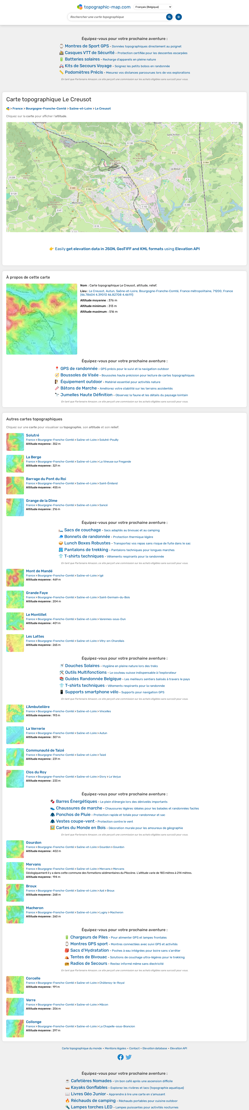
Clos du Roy (36, 772)
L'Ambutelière (38, 707)
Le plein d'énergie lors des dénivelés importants (134, 802)
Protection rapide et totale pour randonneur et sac (129, 815)
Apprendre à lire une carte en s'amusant (137, 1094)
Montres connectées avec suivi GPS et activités (144, 944)
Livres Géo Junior (88, 1093)
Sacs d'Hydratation (89, 950)
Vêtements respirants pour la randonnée (135, 556)
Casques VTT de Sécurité (90, 52)
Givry (102, 776)
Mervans (33, 864)
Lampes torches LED (92, 1106)
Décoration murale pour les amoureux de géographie (146, 828)
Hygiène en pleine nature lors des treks (130, 666)
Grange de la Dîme (41, 500)
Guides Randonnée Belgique (93, 678)
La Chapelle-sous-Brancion (117, 1026)
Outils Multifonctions (86, 672)
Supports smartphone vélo (91, 691)
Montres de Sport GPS (87, 45)
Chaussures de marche (79, 807)
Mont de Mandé (39, 571)
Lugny (103, 912)
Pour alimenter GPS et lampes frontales (139, 937)
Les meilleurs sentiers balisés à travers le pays (157, 679)
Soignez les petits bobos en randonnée (142, 66)
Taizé (102, 755)
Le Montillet (36, 614)
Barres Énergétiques (76, 801)
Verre (30, 1000)
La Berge (33, 457)
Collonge (33, 1022)
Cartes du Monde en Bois (81, 827)
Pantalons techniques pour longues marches (143, 550)
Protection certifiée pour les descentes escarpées (153, 53)
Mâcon (103, 1004)
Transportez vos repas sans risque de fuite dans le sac (152, 543)
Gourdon (33, 842)
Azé (101, 890)
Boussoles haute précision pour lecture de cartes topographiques (148, 375)
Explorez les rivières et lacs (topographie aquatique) (147, 1088)
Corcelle (33, 978)
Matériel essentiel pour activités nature (132, 382)
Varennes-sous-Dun (112, 619)
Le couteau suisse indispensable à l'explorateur (143, 673)
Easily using (127, 248)
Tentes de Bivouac (88, 956)
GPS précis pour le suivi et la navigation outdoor (135, 369)
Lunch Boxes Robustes (87, 542)
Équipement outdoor (81, 381)
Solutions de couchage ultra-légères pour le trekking (147, 957)
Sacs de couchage (82, 529)
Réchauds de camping (93, 1100)
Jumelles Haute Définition (86, 394)
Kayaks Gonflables (89, 1087)
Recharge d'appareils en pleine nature (129, 59)
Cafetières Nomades (91, 1080)
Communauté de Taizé (45, 750)
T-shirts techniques (84, 556)
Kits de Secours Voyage (88, 65)
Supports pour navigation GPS (142, 692)
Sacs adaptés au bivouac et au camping (132, 530)
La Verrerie (35, 728)
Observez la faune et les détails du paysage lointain (152, 395)
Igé (101, 575)
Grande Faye (37, 593)
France (30, 440)
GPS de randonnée (79, 368)
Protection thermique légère (133, 537)
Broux (31, 886)
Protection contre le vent (115, 821)
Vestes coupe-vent (75, 821)
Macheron (34, 908)
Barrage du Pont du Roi (46, 479)
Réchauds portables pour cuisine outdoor (148, 1101)
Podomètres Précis (84, 72)
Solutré (32, 435)
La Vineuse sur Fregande (115, 461)
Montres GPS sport (89, 943)
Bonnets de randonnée (87, 536)
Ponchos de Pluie (73, 814)
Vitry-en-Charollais (111, 641)
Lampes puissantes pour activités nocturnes (147, 1107)
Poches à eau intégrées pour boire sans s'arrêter (146, 950)
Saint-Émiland (108, 483)
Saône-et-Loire (87, 440)
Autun (103, 733)
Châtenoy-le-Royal (111, 983)
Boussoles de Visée (79, 374)
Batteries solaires (82, 59)
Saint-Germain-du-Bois (114, 597)
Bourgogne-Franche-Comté (56, 440)
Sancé (103, 505)
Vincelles (105, 711)
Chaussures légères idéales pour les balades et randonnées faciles (152, 808)
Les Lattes (35, 636)
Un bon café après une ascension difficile (144, 1081)
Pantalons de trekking (86, 549)
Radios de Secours (88, 963)
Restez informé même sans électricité (137, 964)
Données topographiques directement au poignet (146, 46)
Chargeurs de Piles (89, 937)
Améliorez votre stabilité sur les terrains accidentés (136, 388)
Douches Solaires (82, 665)
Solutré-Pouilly (109, 440)
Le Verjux (115, 776)
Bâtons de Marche (78, 388)
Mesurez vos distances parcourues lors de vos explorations (148, 72)
